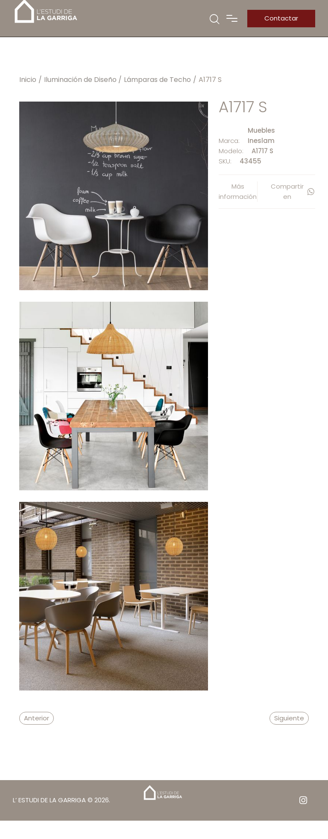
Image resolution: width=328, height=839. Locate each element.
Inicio (27, 79)
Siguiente (289, 718)
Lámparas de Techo (157, 79)
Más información (238, 191)
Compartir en (293, 191)
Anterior (36, 718)
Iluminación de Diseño (80, 79)
